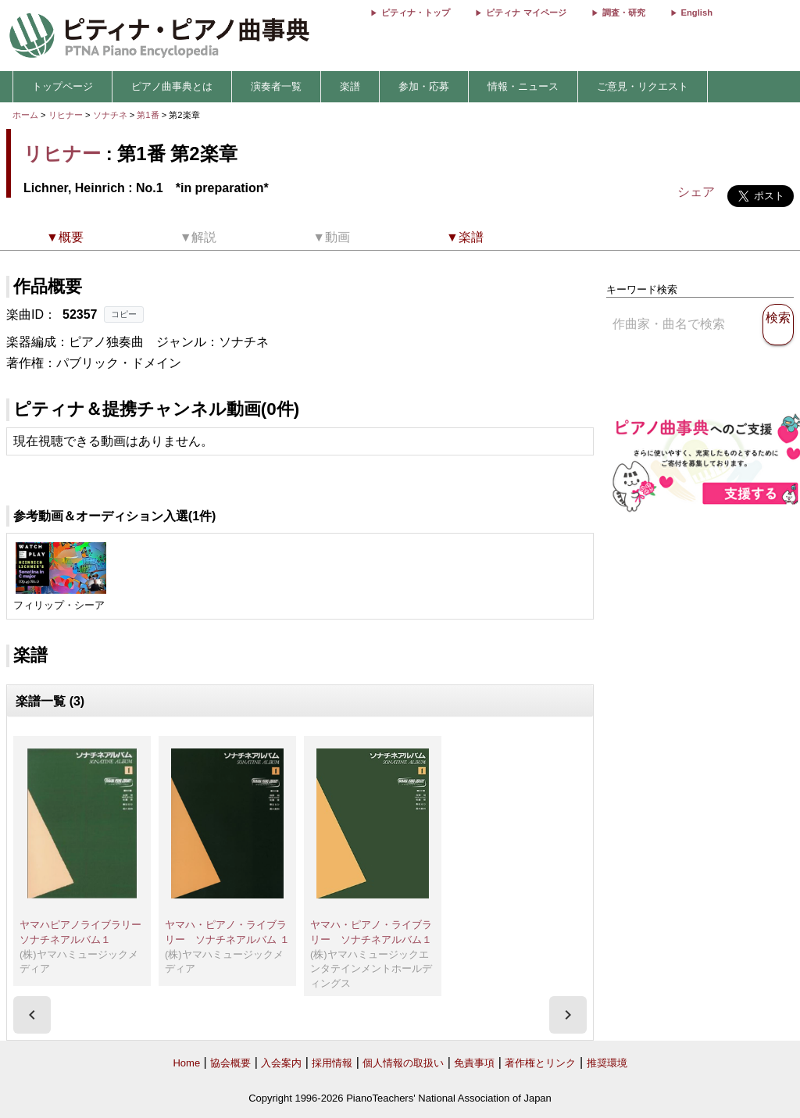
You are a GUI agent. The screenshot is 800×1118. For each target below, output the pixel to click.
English (696, 12)
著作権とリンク (540, 1063)
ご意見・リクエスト (642, 86)
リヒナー (65, 115)
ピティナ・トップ (415, 12)
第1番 (149, 115)
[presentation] (32, 1015)
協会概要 (230, 1063)
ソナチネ (111, 115)
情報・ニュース (523, 86)
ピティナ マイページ (526, 12)
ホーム (25, 115)
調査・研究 (623, 12)
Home (186, 1063)
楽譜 (350, 86)
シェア (696, 191)
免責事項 (474, 1063)
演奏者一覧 (276, 86)
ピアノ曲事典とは (171, 86)
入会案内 (281, 1063)
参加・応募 (423, 86)
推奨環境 (607, 1063)
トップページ (62, 86)
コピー (124, 314)
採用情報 (332, 1063)
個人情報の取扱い (403, 1063)
